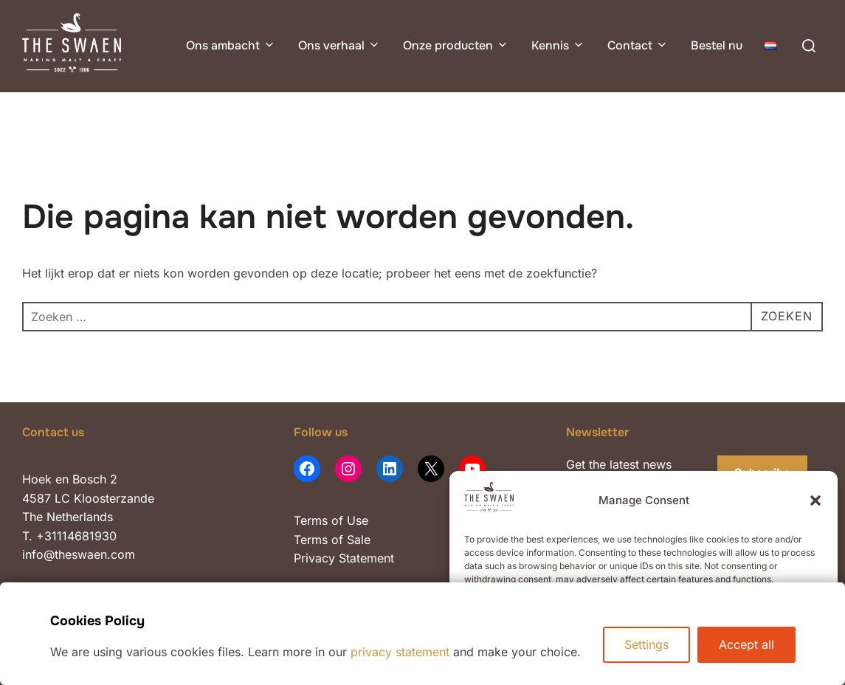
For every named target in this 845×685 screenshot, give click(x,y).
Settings (646, 644)
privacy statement (400, 651)
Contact (638, 45)
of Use (348, 520)
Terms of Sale (332, 539)
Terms (311, 520)
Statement (366, 558)
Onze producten (456, 45)
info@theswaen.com (78, 554)
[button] (815, 500)
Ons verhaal (339, 45)
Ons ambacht (231, 45)
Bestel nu (716, 45)
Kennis (558, 45)
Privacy (316, 558)
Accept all (746, 644)
